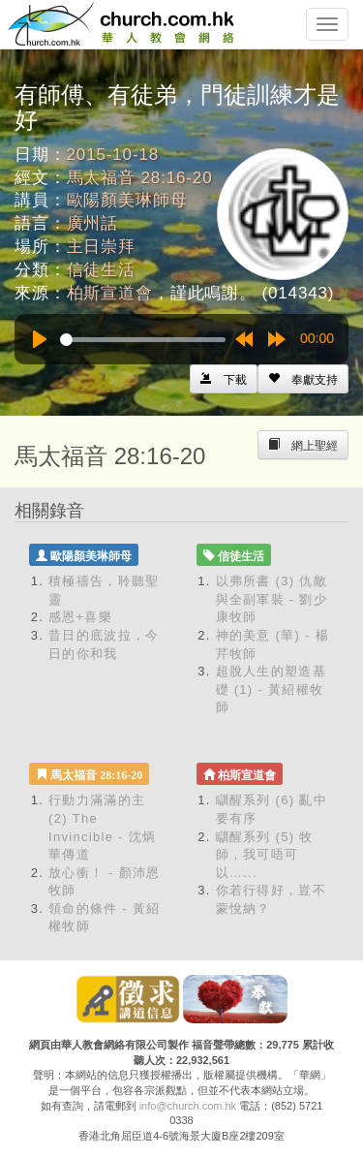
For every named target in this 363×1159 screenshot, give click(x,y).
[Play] (39, 339)
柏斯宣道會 (110, 293)
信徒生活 (101, 270)
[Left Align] (302, 378)
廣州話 (93, 223)
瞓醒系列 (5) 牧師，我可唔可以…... (265, 855)
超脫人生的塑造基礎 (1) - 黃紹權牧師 (271, 689)
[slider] (143, 339)
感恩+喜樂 (80, 617)
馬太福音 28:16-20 (140, 178)
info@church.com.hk (187, 1106)
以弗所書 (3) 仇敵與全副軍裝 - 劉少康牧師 (272, 599)
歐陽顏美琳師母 (127, 200)
